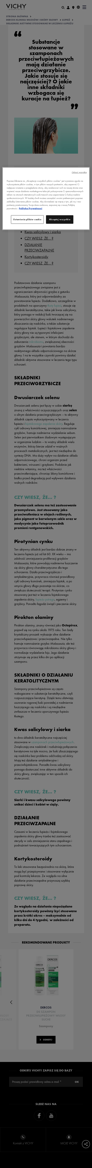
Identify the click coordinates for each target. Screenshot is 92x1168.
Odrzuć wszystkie (79, 172)
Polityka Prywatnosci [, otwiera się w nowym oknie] (30, 208)
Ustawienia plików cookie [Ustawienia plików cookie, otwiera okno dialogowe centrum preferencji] (27, 219)
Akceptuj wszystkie (59, 219)
